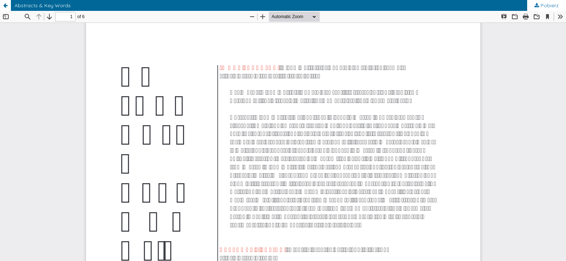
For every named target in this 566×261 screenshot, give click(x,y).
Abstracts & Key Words (43, 5)
